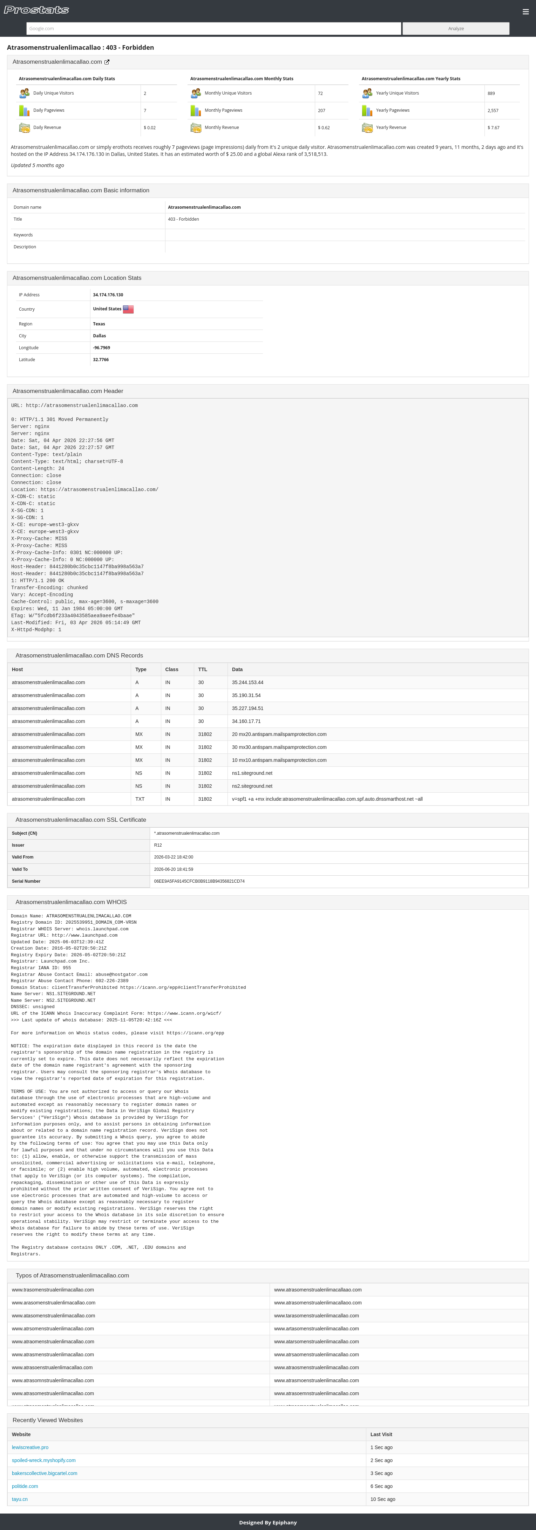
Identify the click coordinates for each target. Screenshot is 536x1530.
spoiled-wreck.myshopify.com (44, 1460)
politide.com (25, 1486)
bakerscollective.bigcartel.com (44, 1473)
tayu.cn (20, 1499)
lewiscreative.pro (30, 1447)
